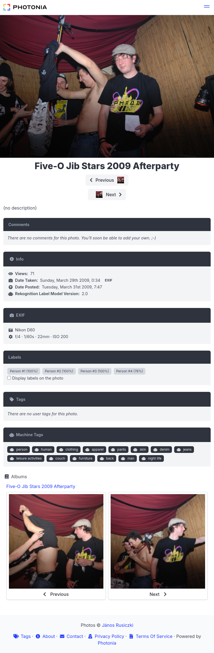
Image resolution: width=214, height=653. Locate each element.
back (106, 458)
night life (150, 458)
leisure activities (25, 458)
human (42, 449)
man (127, 458)
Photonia (107, 643)
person (18, 449)
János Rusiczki (117, 625)
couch (56, 458)
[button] (206, 7)
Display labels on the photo (35, 378)
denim (160, 449)
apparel (94, 449)
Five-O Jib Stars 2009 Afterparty (40, 486)
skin (139, 449)
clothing (68, 449)
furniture (81, 458)
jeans (184, 449)
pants (118, 449)
